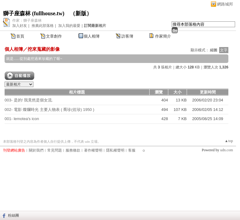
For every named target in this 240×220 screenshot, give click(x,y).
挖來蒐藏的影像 (44, 49)
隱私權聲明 (115, 150)
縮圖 (213, 50)
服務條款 (73, 150)
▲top (229, 141)
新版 (80, 13)
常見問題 (54, 150)
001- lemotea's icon (22, 118)
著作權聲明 (93, 150)
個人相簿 (92, 36)
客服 (131, 150)
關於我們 (36, 150)
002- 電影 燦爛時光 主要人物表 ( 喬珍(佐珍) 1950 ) (49, 109)
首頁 (20, 36)
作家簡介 (163, 36)
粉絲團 (13, 215)
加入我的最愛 (69, 26)
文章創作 (54, 36)
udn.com (226, 150)
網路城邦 (225, 4)
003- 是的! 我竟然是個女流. (29, 100)
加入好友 (19, 26)
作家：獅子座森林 (27, 20)
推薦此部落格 (43, 26)
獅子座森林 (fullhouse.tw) (33, 13)
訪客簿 (127, 36)
